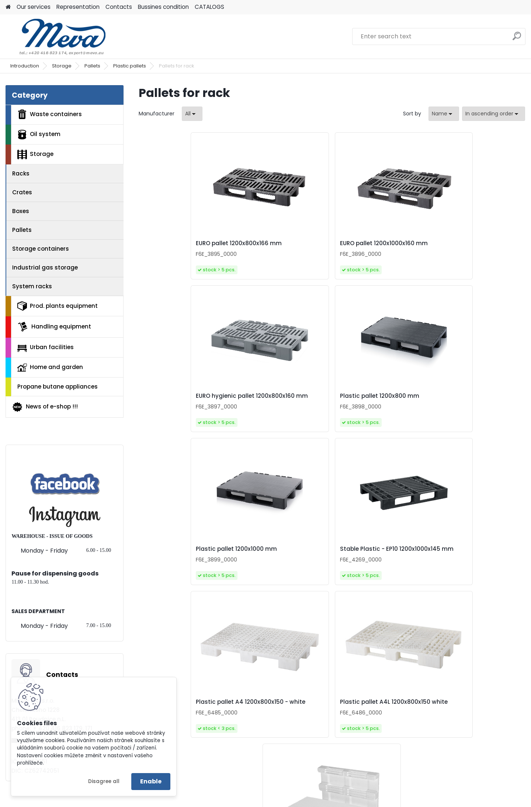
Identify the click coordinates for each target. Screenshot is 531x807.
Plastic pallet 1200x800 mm (476, 245)
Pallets (92, 65)
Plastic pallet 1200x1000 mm (180, 413)
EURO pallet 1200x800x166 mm (182, 247)
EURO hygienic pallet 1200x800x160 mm (369, 247)
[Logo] (56, 36)
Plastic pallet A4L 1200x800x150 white (465, 413)
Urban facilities (45, 347)
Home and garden (50, 367)
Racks (21, 173)
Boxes (20, 211)
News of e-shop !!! (45, 407)
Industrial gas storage (45, 267)
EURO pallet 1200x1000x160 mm (280, 247)
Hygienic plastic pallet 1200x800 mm (323, 580)
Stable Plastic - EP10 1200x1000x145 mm (272, 413)
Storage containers (40, 249)
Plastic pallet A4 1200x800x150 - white (370, 413)
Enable (151, 781)
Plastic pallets (129, 65)
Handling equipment (54, 326)
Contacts (118, 7)
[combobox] (443, 114)
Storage (62, 65)
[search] (517, 39)
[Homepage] (8, 7)
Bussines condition (163, 7)
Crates (22, 192)
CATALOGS (209, 7)
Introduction (24, 65)
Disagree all (103, 781)
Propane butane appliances (57, 386)
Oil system (38, 134)
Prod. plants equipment (57, 306)
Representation (78, 7)
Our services (34, 7)
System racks (32, 286)
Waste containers (49, 114)
